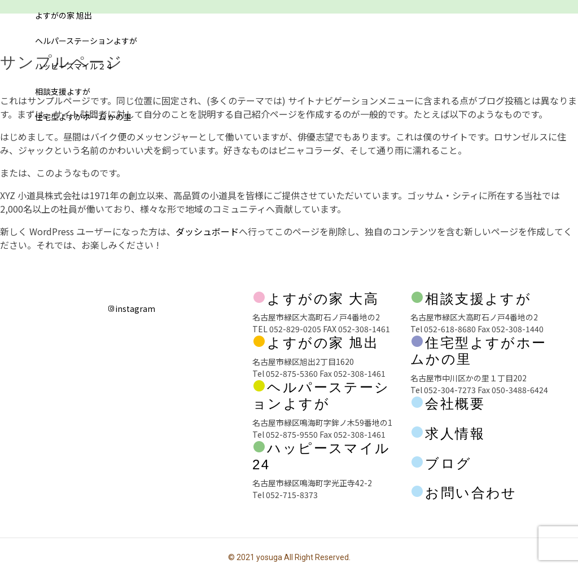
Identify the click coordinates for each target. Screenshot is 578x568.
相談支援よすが (62, 91)
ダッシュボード (207, 231)
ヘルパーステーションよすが (86, 40)
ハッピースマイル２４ (74, 66)
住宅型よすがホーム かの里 (83, 116)
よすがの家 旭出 (63, 15)
